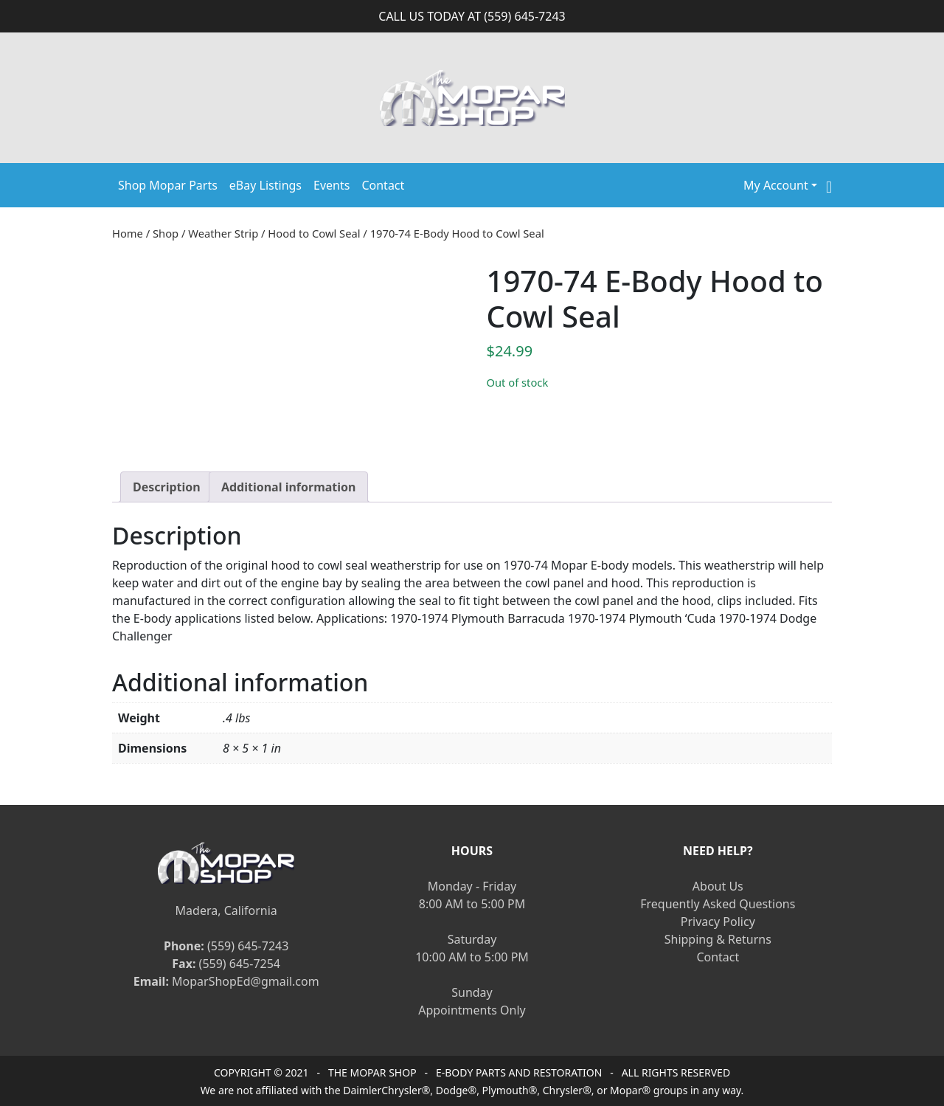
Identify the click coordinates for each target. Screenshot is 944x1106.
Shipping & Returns (717, 939)
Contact (382, 185)
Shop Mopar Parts (168, 185)
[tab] (166, 486)
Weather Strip (223, 233)
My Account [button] (775, 185)
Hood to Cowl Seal (314, 233)
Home (127, 233)
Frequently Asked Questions (717, 904)
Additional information (288, 487)
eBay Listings (265, 185)
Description (167, 487)
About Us (718, 886)
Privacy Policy (718, 921)
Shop (165, 233)
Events (331, 185)
